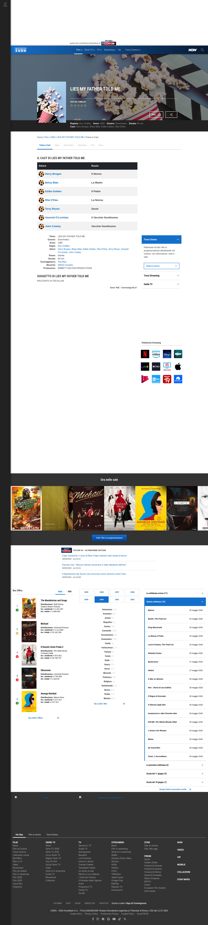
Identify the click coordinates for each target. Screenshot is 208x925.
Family (107, 643)
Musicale (107, 673)
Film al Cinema (20, 849)
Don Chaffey (85, 123)
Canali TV (83, 890)
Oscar (147, 859)
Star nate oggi (151, 849)
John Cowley (53, 226)
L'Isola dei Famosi (87, 877)
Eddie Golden (107, 127)
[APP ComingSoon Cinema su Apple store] (155, 903)
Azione (108, 618)
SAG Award (149, 891)
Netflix (114, 855)
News (15, 845)
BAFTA (147, 881)
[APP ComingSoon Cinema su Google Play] (174, 903)
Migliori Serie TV (53, 858)
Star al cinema (151, 845)
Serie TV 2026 (52, 849)
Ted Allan (62, 262)
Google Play (117, 880)
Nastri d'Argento (151, 878)
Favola (107, 656)
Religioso (108, 681)
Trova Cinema (19, 852)
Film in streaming (21, 874)
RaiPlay (115, 884)
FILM (15, 842)
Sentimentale (107, 685)
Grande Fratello (86, 865)
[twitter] (124, 919)
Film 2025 (17, 880)
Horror (107, 668)
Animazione (107, 609)
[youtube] (114, 919)
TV (80, 842)
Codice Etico (76, 914)
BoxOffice (17, 858)
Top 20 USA (51, 861)
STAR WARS (183, 879)
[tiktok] (119, 919)
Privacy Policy (91, 914)
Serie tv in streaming (55, 871)
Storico (107, 690)
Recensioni (18, 868)
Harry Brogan (82, 127)
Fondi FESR (142, 914)
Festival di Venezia (153, 866)
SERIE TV (50, 842)
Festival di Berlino (152, 872)
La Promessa (85, 858)
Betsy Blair (95, 127)
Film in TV (17, 861)
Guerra (107, 664)
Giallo (107, 660)
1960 (102, 123)
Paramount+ (117, 890)
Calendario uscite (21, 855)
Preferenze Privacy (110, 914)
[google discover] (108, 919)
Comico (107, 626)
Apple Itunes (117, 877)
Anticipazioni (84, 852)
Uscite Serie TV (53, 865)
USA (70, 591)
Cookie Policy (127, 914)
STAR (147, 842)
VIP (179, 857)
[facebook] (93, 919)
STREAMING (117, 842)
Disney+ (115, 861)
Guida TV (50, 874)
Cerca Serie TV (53, 855)
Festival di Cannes (153, 869)
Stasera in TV (85, 845)
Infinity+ (115, 868)
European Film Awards (155, 888)
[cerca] (202, 50)
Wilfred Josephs (65, 265)
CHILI (114, 871)
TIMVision (116, 874)
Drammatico (121, 123)
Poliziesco (107, 677)
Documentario (107, 635)
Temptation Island (87, 868)
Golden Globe (150, 862)
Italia (60, 591)
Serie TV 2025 (52, 852)
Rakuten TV (117, 887)
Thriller (107, 694)
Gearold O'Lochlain (56, 217)
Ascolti (82, 893)
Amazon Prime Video (121, 858)
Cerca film (17, 884)
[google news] (103, 919)
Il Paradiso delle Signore (90, 880)
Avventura (107, 613)
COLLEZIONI (183, 872)
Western (107, 698)
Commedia (106, 630)
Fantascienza (107, 647)
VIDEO (180, 850)
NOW (114, 865)
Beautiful (83, 855)
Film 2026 (17, 877)
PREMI (147, 856)
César (147, 885)
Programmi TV (85, 887)
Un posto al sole (86, 871)
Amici (81, 884)
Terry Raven (52, 208)
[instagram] (97, 919)
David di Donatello (153, 875)
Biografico (107, 622)
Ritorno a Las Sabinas (89, 874)
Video (15, 865)
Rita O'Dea (120, 127)
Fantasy (107, 652)
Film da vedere (20, 871)
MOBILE (181, 865)
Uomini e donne (86, 861)
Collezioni (17, 887)
